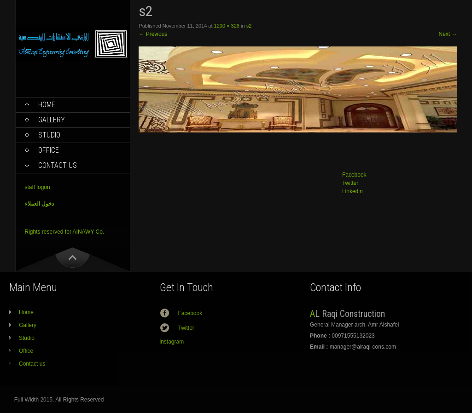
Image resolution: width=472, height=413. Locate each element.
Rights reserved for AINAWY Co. (65, 232)
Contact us (57, 165)
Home (46, 104)
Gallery (51, 119)
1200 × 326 (226, 26)
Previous (153, 34)
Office (48, 150)
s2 (249, 26)
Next (447, 34)
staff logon (37, 187)
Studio (49, 135)
